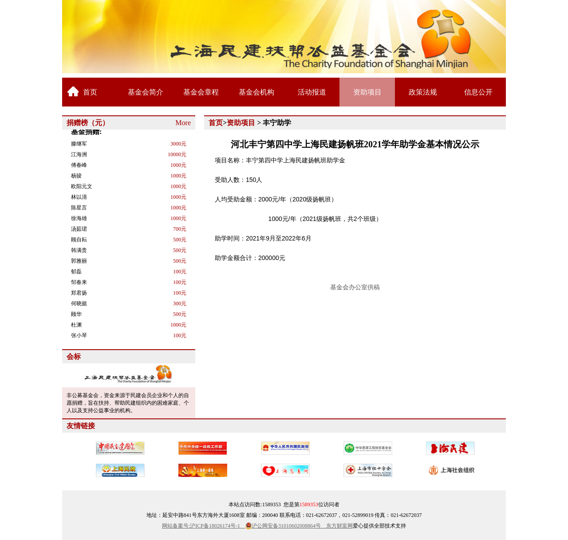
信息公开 (478, 92)
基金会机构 (256, 92)
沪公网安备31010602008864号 (289, 526)
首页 (90, 92)
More (183, 122)
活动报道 (312, 92)
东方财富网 (339, 526)
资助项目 (367, 92)
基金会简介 (145, 92)
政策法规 (423, 92)
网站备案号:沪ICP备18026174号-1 (203, 526)
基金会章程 (201, 92)
